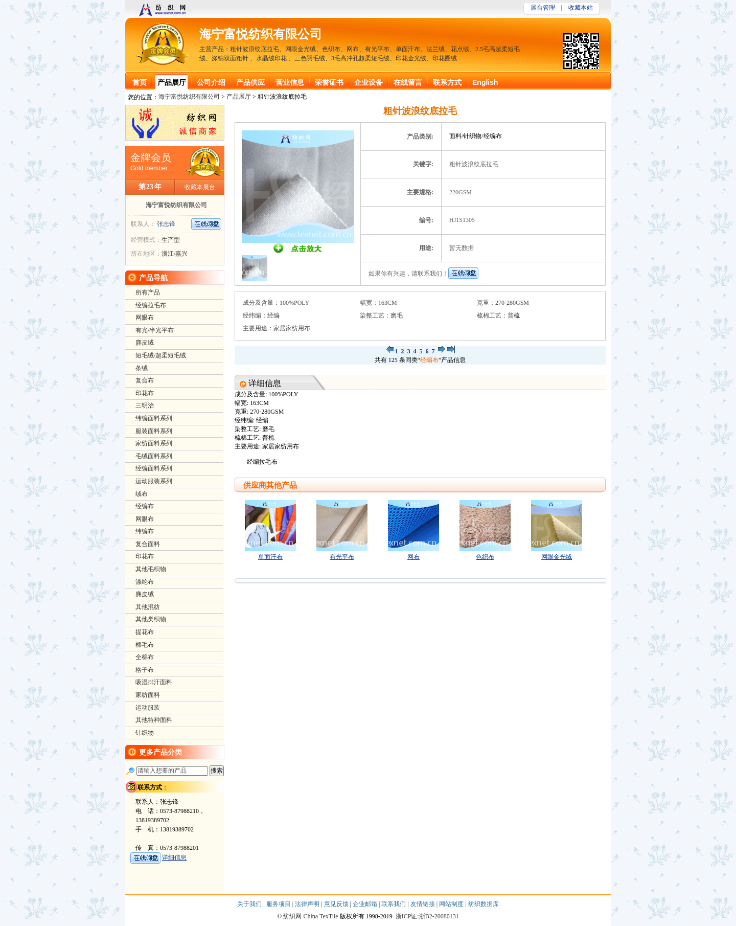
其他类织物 (150, 619)
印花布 (144, 393)
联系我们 (394, 904)
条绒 (141, 368)
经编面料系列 (153, 468)
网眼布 (144, 317)
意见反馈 (337, 904)
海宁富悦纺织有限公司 (260, 34)
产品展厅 (238, 96)
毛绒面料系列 (153, 456)
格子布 (144, 669)
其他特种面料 (153, 720)
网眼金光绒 (556, 556)
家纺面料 (147, 694)
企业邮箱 (366, 904)
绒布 (141, 494)
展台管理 (543, 7)
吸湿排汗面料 (153, 682)
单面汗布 (270, 556)
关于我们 (250, 904)
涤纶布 (144, 581)
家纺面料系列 (153, 443)
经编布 (429, 360)
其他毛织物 (150, 569)
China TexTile (320, 916)
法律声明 (308, 904)
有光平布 (342, 556)
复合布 (144, 380)
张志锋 (166, 224)
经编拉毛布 (150, 305)
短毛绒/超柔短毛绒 (160, 355)
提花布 (144, 632)
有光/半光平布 (154, 330)
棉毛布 (144, 644)
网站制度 (452, 904)
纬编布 (144, 531)
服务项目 (279, 904)
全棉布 (144, 657)
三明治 (144, 405)
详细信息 (174, 857)
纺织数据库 (483, 904)
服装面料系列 (153, 431)
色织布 (485, 556)
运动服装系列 (153, 481)
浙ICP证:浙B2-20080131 (427, 916)
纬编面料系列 (153, 418)
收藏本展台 (200, 187)
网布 (413, 556)
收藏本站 (580, 7)
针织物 (144, 732)
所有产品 (147, 292)
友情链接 (423, 904)
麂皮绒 (144, 342)
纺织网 (292, 916)
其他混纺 (147, 607)
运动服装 (147, 707)
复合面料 (147, 544)
